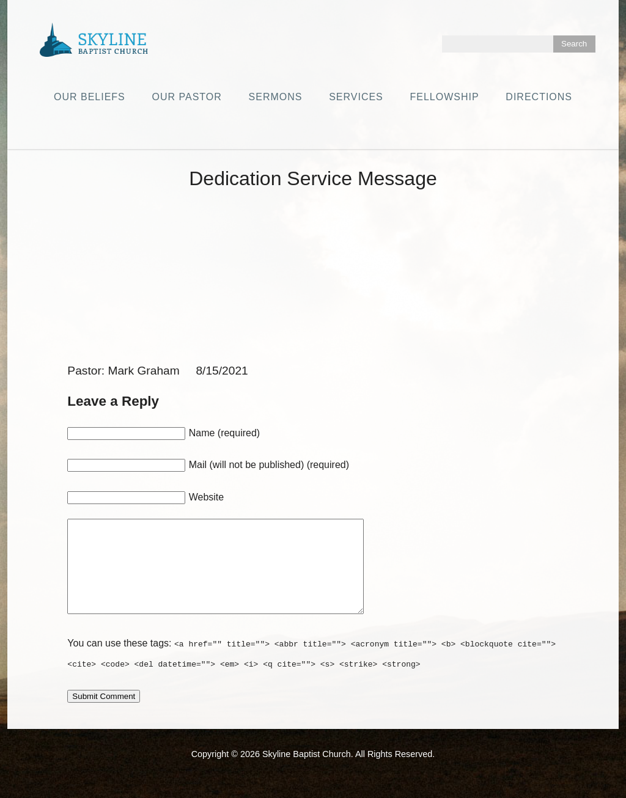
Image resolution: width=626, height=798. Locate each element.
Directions (539, 97)
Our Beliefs (89, 97)
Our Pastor (187, 97)
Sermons (276, 97)
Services (356, 97)
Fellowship (444, 97)
